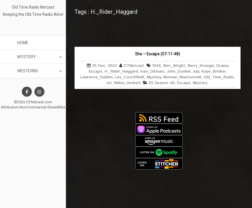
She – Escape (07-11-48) (157, 54)
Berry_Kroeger (201, 66)
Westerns (27, 71)
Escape (95, 71)
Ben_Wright (174, 66)
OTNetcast (134, 66)
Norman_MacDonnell (182, 77)
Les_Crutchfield (129, 77)
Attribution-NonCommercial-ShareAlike (33, 107)
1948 (156, 66)
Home (22, 42)
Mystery (26, 57)
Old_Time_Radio (219, 77)
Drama (222, 66)
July (196, 71)
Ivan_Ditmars (152, 71)
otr (108, 83)
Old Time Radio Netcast (33, 7)
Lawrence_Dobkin (96, 77)
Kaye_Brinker (213, 71)
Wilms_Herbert (127, 83)
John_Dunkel (178, 71)
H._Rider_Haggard (121, 71)
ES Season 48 (162, 83)
